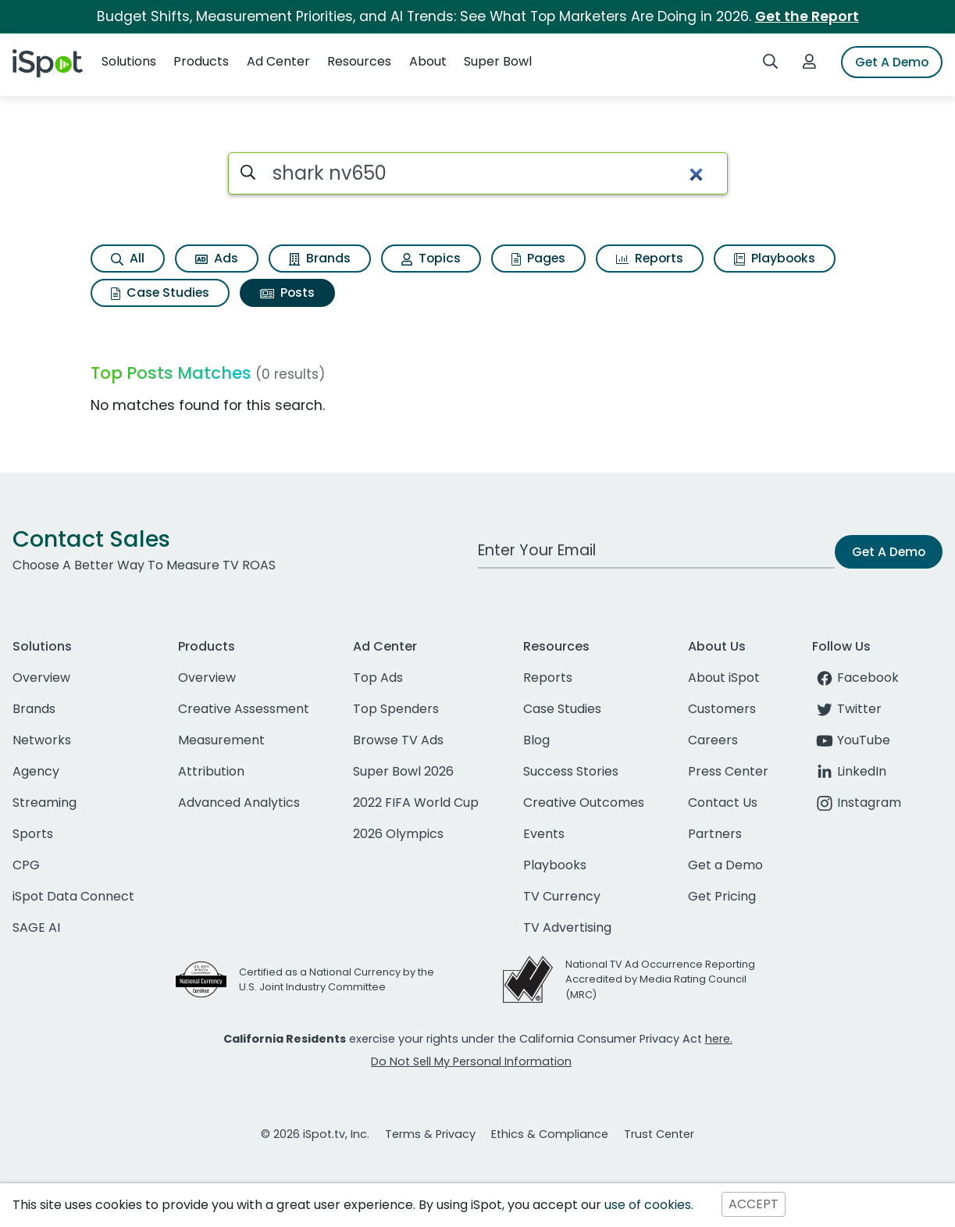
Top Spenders (396, 709)
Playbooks (774, 258)
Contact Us (722, 802)
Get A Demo (891, 62)
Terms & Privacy (430, 1134)
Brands (320, 258)
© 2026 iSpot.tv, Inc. (315, 1134)
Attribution (211, 771)
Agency (35, 771)
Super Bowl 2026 (403, 771)
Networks (41, 740)
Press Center (728, 771)
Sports (32, 834)
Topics (431, 258)
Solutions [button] (129, 61)
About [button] (428, 61)
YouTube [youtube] (851, 740)
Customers (722, 709)
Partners (715, 834)
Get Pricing (722, 896)
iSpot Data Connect (73, 896)
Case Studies (160, 292)
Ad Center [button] (278, 61)
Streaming (44, 802)
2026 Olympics (398, 834)
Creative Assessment (243, 709)
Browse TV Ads (398, 740)
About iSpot (724, 678)
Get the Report (807, 16)
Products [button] (201, 61)
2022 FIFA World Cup (416, 802)
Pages (538, 258)
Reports (649, 258)
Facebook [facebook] (855, 678)
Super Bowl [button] (498, 61)
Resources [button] (359, 61)
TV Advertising (567, 927)
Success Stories (570, 771)
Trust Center (659, 1134)
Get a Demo (725, 865)
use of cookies (647, 1205)
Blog (536, 740)
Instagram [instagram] (856, 802)
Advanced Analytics (239, 802)
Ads (216, 258)
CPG (26, 865)
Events (544, 834)
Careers (713, 740)
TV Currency (561, 896)
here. (718, 1039)
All (127, 258)
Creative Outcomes (583, 802)
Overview (41, 678)
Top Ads (378, 678)
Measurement (221, 740)
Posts (287, 292)
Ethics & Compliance (549, 1134)
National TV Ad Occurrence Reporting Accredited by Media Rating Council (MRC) (660, 979)
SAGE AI (36, 927)
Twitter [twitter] (847, 709)
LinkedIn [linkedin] (849, 771)
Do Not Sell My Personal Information (471, 1061)
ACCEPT (754, 1205)
